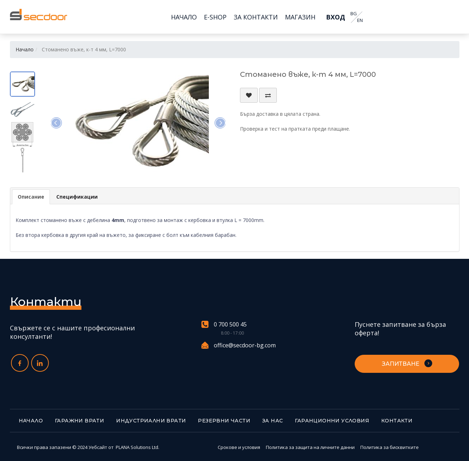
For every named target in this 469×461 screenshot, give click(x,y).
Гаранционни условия (332, 420)
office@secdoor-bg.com (238, 345)
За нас (272, 420)
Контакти (396, 420)
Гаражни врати (79, 420)
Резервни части (224, 420)
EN (360, 20)
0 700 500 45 (224, 324)
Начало (25, 49)
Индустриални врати (151, 420)
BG (353, 13)
